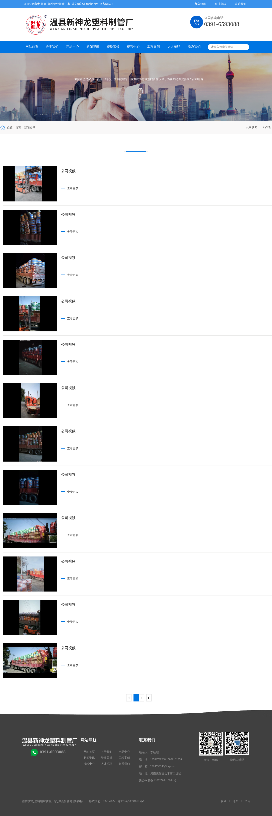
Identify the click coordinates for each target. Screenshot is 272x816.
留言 (247, 801)
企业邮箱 (220, 3)
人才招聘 (174, 46)
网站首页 (31, 46)
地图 (235, 801)
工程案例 (153, 46)
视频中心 (133, 46)
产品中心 (72, 46)
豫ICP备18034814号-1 (131, 801)
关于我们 (52, 46)
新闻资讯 (92, 46)
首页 (18, 127)
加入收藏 (200, 3)
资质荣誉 (113, 46)
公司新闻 (251, 127)
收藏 (223, 801)
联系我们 (240, 3)
